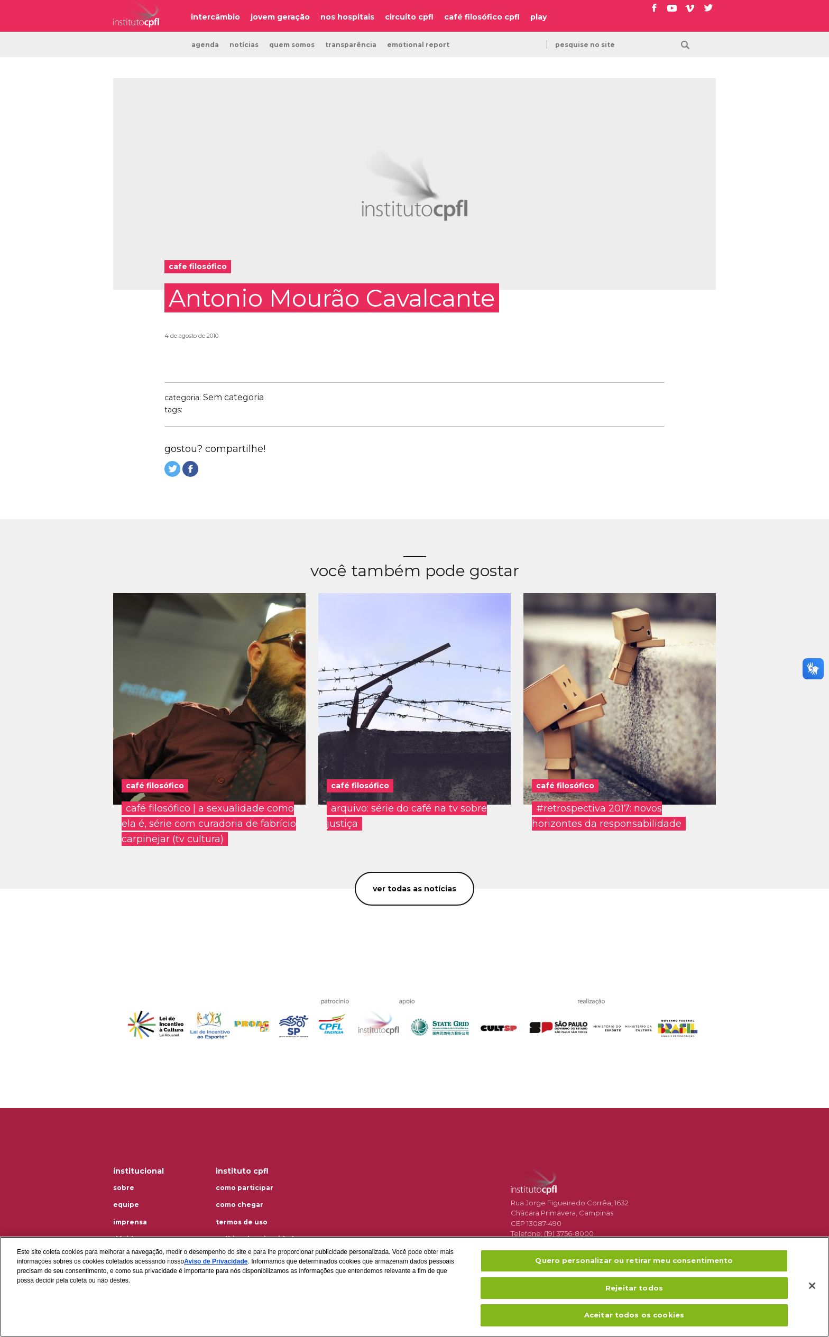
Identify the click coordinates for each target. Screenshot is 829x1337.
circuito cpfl (409, 17)
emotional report (418, 45)
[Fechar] (812, 1285)
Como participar (244, 1188)
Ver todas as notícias (414, 888)
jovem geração (280, 17)
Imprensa (130, 1222)
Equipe (126, 1205)
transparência (350, 45)
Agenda (205, 45)
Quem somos (292, 45)
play (538, 17)
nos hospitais (347, 17)
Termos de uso (242, 1222)
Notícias (244, 45)
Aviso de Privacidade (215, 1261)
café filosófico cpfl (482, 17)
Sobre (123, 1188)
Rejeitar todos (634, 1288)
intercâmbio (215, 17)
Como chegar (239, 1205)
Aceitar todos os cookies (634, 1315)
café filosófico (155, 785)
